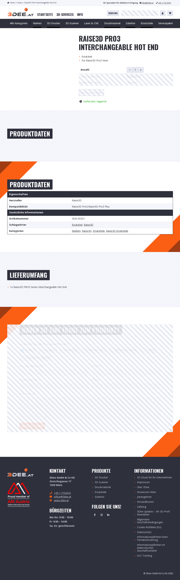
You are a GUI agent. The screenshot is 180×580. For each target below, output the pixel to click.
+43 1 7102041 (62, 493)
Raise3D (88, 224)
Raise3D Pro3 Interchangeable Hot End (39, 2)
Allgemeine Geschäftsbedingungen (150, 521)
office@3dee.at (148, 3)
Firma (95, 379)
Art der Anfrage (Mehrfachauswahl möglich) (45, 344)
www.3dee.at (61, 500)
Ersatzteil (77, 224)
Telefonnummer (30, 379)
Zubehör (99, 496)
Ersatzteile (99, 231)
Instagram (101, 515)
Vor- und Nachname (32, 366)
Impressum (143, 482)
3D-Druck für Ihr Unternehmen (154, 477)
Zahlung (141, 506)
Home (11, 2)
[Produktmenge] (135, 70)
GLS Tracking (144, 555)
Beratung (113, 13)
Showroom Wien (146, 492)
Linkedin (108, 515)
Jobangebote (144, 496)
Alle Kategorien (19, 23)
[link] (45, 15)
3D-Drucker (101, 477)
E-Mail (96, 366)
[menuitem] (45, 15)
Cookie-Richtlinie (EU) (149, 527)
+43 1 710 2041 (164, 3)
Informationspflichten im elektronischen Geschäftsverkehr (151, 547)
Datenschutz (144, 532)
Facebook (94, 515)
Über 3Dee (143, 487)
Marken (76, 231)
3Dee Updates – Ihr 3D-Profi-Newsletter (153, 513)
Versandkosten (145, 501)
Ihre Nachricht (28, 393)
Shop (19, 2)
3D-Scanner (101, 482)
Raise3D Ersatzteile (117, 231)
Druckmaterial (103, 487)
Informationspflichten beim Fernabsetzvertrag (152, 539)
